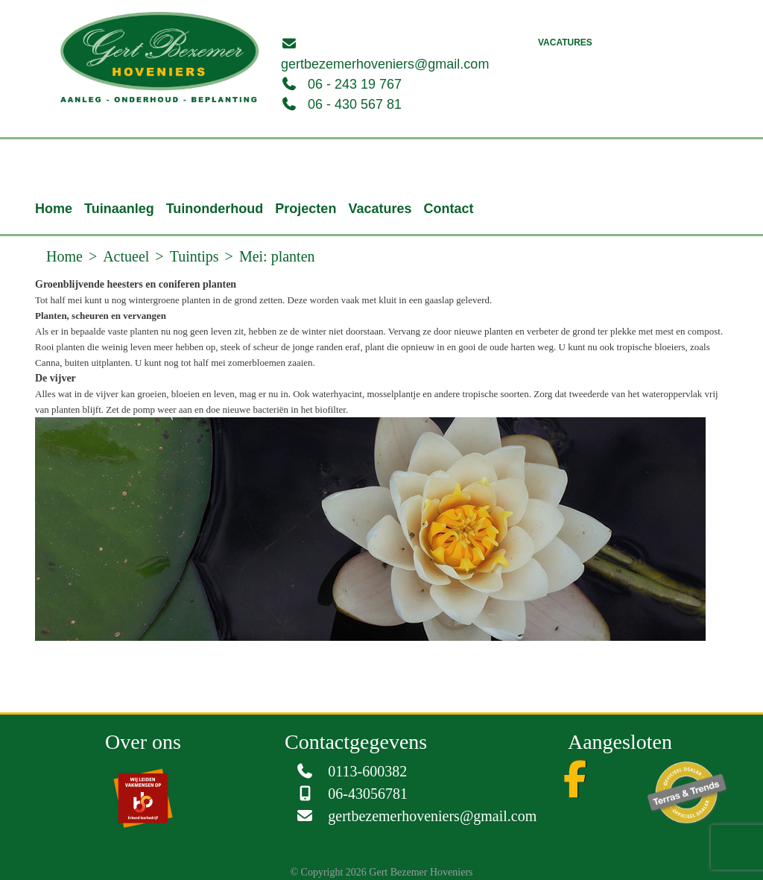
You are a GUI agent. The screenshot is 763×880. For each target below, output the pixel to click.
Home (53, 208)
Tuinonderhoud (215, 208)
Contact (448, 208)
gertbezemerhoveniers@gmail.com (385, 64)
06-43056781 (368, 793)
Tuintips (194, 256)
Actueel (126, 256)
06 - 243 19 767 (355, 84)
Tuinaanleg (119, 208)
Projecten (305, 208)
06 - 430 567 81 (355, 104)
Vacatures (565, 42)
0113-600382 (367, 771)
